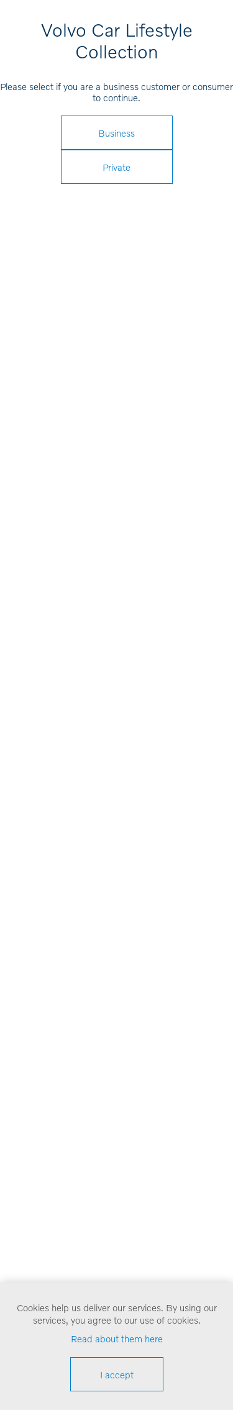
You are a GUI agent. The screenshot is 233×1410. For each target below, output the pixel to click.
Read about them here (117, 1338)
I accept (117, 1374)
